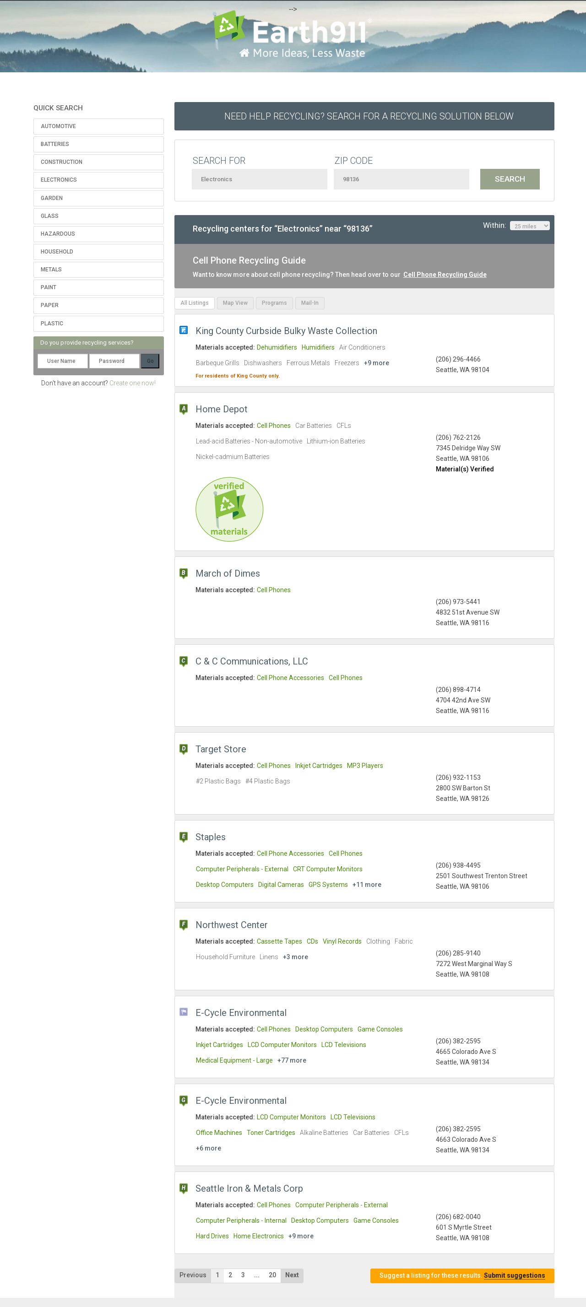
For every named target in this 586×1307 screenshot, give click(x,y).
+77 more (291, 1060)
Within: (516, 226)
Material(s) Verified (465, 469)
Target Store (220, 749)
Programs (274, 303)
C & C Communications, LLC (251, 661)
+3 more (295, 957)
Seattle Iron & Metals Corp (249, 1188)
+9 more (376, 363)
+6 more (208, 1148)
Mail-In (310, 303)
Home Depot (221, 409)
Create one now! (132, 383)
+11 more (367, 884)
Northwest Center (231, 924)
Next (292, 1275)
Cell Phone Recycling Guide (445, 274)
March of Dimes (227, 573)
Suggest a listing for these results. (462, 1276)
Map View (235, 303)
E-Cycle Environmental (241, 1012)
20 (272, 1275)
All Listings (194, 303)
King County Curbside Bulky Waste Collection (286, 330)
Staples (210, 837)
